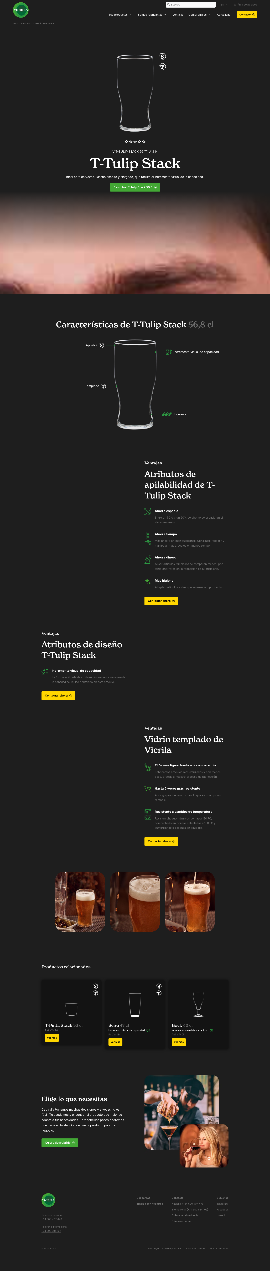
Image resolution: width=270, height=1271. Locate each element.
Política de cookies (195, 1248)
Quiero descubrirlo (60, 1142)
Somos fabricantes (152, 14)
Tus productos (120, 14)
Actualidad (223, 14)
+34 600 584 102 (51, 1230)
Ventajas (178, 14)
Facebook (223, 1209)
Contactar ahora (161, 600)
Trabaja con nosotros (150, 1203)
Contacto (247, 14)
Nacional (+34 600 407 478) (188, 1203)
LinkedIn (221, 1215)
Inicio (15, 23)
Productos (26, 23)
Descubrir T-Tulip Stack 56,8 (135, 187)
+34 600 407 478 (51, 1219)
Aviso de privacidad (172, 1248)
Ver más (52, 1037)
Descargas (143, 1197)
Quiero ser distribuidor (186, 1215)
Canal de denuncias (219, 1248)
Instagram (222, 1203)
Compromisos (200, 14)
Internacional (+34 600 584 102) (190, 1209)
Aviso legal (153, 1248)
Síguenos (223, 1197)
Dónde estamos (181, 1221)
